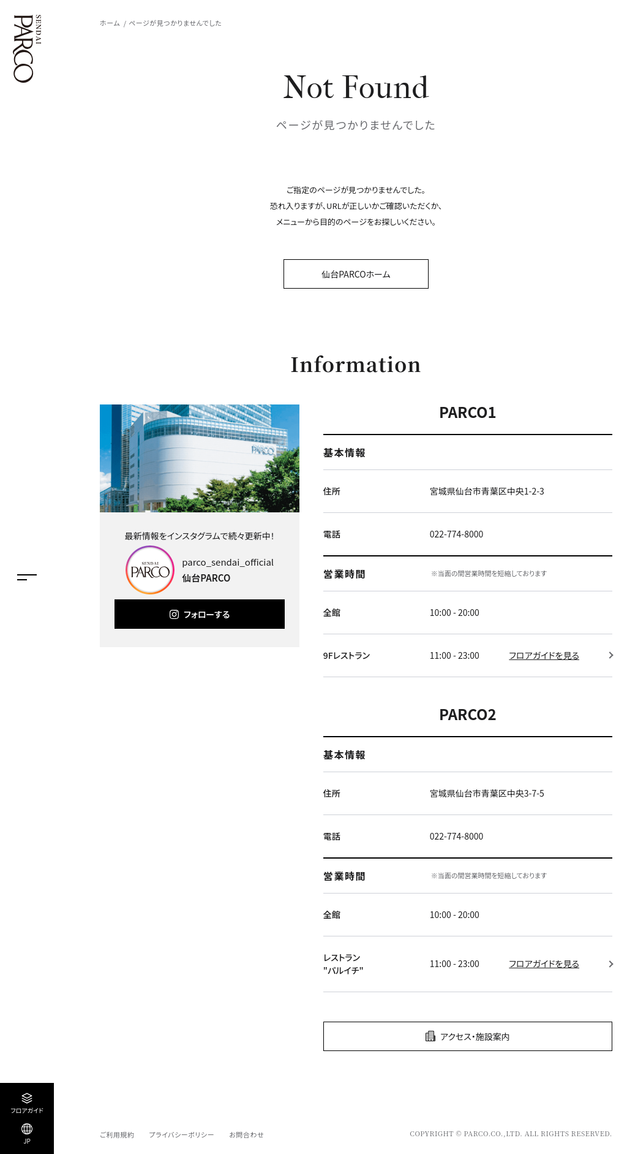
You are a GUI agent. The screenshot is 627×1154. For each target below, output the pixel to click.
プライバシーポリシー (181, 1134)
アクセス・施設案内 (475, 1036)
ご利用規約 (117, 1134)
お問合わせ (246, 1134)
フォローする (207, 614)
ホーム (110, 23)
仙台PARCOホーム (355, 274)
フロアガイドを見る (544, 655)
